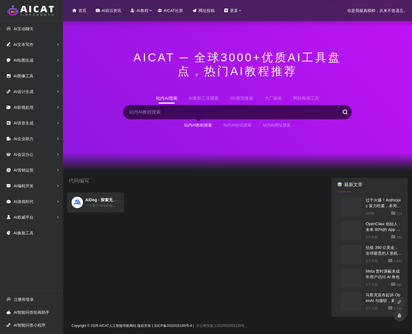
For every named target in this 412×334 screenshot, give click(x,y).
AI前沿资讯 (108, 10)
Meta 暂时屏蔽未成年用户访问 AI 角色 (383, 274)
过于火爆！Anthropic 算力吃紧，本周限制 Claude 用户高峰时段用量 (383, 203)
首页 (79, 10)
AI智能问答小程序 (25, 325)
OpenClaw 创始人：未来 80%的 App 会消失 (383, 227)
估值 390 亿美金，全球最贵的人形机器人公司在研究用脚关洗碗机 (384, 250)
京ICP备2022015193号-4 (173, 326)
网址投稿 (203, 10)
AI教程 (139, 10)
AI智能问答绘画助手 (27, 312)
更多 (231, 10)
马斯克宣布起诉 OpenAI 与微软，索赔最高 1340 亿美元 (383, 298)
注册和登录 (20, 299)
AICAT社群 (170, 10)
